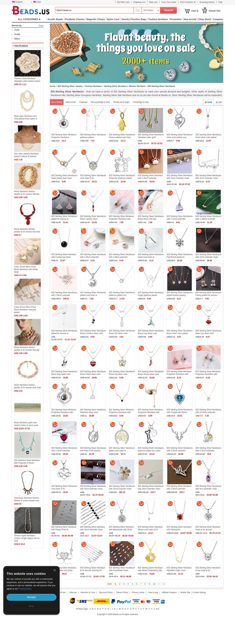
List (218, 102)
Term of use (60, 592)
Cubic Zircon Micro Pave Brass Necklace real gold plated (25, 309)
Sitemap (73, 592)
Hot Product (21, 45)
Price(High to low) (141, 102)
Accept (31, 597)
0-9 (157, 609)
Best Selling (57, 102)
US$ (37, 2)
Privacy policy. (25, 589)
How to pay (153, 592)
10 (154, 584)
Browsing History (207, 2)
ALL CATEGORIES (29, 19)
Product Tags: (82, 609)
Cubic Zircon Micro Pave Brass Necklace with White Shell (26, 269)
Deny (31, 606)
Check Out (214, 10)
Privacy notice (138, 592)
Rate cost (153, 2)
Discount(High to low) (100, 102)
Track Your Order (168, 2)
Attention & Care (87, 592)
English (17, 2)
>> (164, 584)
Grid (208, 102)
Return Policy (122, 592)
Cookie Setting (199, 592)
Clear (41, 26)
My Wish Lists (123, 2)
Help (220, 2)
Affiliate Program (169, 592)
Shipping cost (139, 2)
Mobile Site (185, 592)
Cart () (194, 10)
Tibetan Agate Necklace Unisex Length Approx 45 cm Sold (26, 538)
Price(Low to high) (121, 102)
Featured (83, 102)
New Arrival (71, 102)
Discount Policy (105, 592)
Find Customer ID (188, 2)
